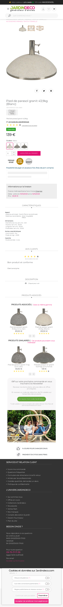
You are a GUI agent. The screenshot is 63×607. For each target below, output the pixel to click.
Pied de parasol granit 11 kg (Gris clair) (18, 366)
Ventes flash (12, 509)
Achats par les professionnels (19, 478)
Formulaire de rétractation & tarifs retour (24, 475)
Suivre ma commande (16, 469)
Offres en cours (14, 500)
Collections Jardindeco (17, 503)
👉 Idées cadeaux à (20, 2)
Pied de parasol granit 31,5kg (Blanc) (44, 328)
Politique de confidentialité (18, 484)
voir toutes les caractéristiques (17, 122)
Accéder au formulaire (15, 561)
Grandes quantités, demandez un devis (23, 481)
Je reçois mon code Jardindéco (31, 399)
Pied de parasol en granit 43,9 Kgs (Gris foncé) (44, 366)
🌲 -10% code (43, 2)
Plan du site (12, 521)
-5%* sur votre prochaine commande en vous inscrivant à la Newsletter (31, 383)
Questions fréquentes (16, 472)
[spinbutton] (11, 153)
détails (14, 573)
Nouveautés (12, 506)
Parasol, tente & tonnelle (35, 19)
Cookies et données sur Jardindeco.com (31, 570)
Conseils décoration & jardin (19, 515)
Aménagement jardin (14, 19)
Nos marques (13, 512)
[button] (14, 152)
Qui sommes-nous (15, 497)
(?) (29, 578)
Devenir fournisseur (15, 518)
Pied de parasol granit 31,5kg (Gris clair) (18, 328)
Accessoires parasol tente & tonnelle (21, 21)
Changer (38, 191)
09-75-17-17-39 (13, 552)
